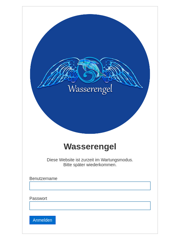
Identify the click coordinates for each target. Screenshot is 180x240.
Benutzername (43, 178)
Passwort (38, 198)
